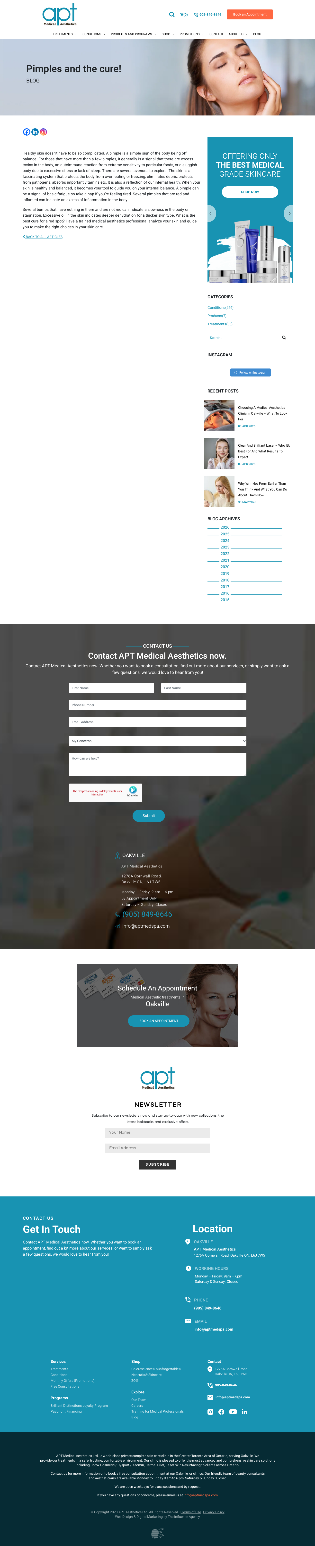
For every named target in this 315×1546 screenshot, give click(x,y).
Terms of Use (191, 1512)
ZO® (134, 1380)
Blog (257, 34)
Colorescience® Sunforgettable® (156, 1369)
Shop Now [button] (250, 192)
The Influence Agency (184, 1516)
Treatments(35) (220, 324)
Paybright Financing (66, 1411)
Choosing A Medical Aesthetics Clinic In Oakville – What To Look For (262, 413)
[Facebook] (26, 132)
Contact (216, 34)
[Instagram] (43, 132)
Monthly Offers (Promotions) (72, 1380)
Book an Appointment (250, 14)
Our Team (138, 1399)
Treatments (65, 34)
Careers (137, 1405)
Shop (168, 34)
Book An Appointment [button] (158, 1020)
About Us (238, 34)
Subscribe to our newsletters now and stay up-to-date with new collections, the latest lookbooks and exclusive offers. (157, 1119)
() (184, 14)
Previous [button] (288, 214)
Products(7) (216, 316)
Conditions (94, 34)
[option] (250, 210)
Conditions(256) (220, 307)
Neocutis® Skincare (146, 1374)
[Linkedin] (35, 132)
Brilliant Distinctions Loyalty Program (79, 1405)
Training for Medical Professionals (157, 1411)
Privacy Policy (214, 1512)
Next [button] (212, 214)
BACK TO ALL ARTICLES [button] (43, 236)
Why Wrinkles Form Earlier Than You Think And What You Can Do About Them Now (262, 489)
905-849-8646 (207, 14)
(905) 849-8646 (143, 914)
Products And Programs (134, 34)
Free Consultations (65, 1386)
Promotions (192, 34)
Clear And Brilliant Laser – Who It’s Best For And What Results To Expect (264, 451)
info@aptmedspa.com (142, 926)
